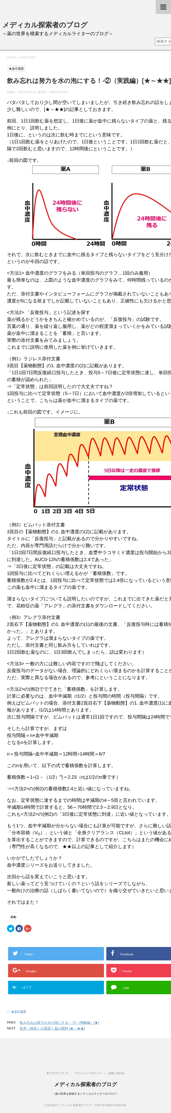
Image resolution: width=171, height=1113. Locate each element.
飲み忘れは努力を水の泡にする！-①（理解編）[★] (59, 1023)
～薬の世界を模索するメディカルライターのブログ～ (85, 1093)
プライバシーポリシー (88, 1073)
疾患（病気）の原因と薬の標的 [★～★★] (52, 1028)
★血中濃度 (18, 1011)
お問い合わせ (116, 1073)
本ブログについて (57, 1073)
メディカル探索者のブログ (45, 25)
